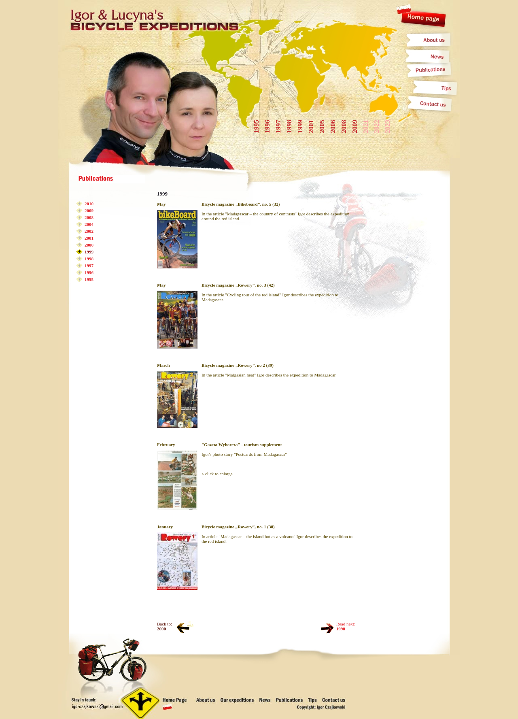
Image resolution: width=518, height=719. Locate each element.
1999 (89, 251)
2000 (89, 245)
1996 (89, 272)
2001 (89, 238)
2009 (89, 210)
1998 (89, 258)
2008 (89, 217)
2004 (89, 224)
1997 (89, 265)
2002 (89, 231)
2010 (89, 203)
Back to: (164, 626)
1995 (89, 279)
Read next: (345, 626)
